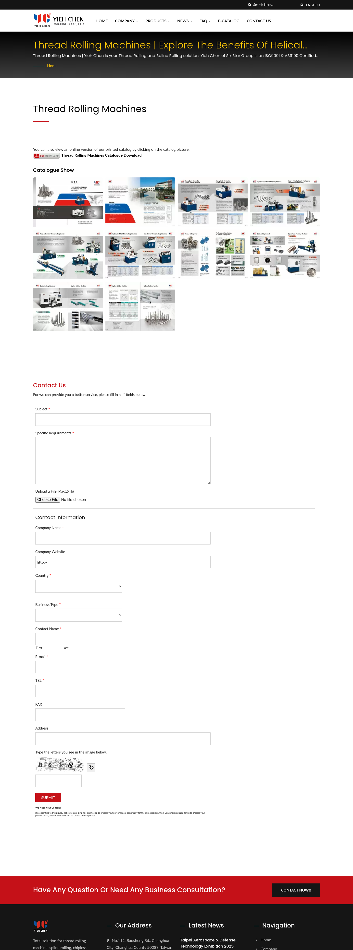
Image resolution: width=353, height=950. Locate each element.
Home (102, 20)
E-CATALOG (228, 20)
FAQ (205, 20)
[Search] (275, 4)
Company (126, 20)
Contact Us (259, 20)
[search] (249, 4)
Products (157, 20)
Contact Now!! (296, 890)
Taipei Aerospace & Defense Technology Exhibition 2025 (208, 943)
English (313, 5)
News (184, 20)
